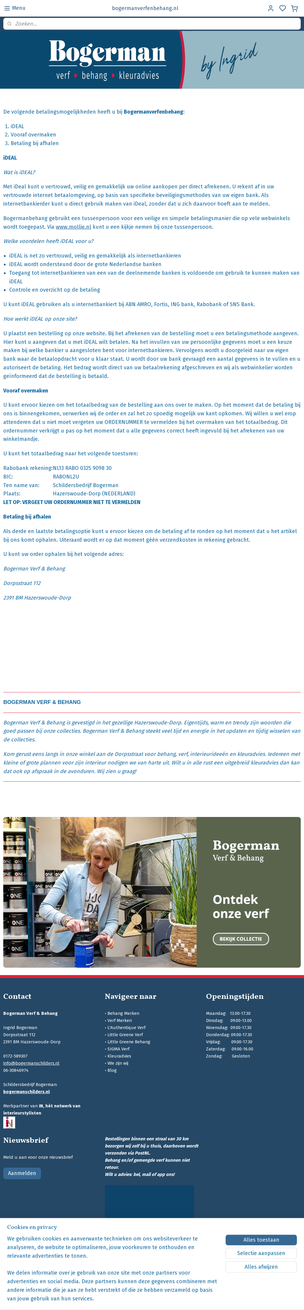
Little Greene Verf (125, 1034)
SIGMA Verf (118, 1049)
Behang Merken (123, 1013)
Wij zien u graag (116, 771)
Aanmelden (22, 1173)
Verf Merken (119, 1020)
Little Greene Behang (128, 1041)
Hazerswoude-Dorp (157, 722)
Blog (112, 1070)
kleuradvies (251, 754)
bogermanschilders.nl (26, 1091)
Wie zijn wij (117, 1063)
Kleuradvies (119, 1056)
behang (166, 754)
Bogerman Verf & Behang (34, 722)
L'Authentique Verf (126, 1027)
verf (182, 754)
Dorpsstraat (129, 754)
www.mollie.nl (73, 226)
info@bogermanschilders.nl (31, 1063)
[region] (112, 1272)
